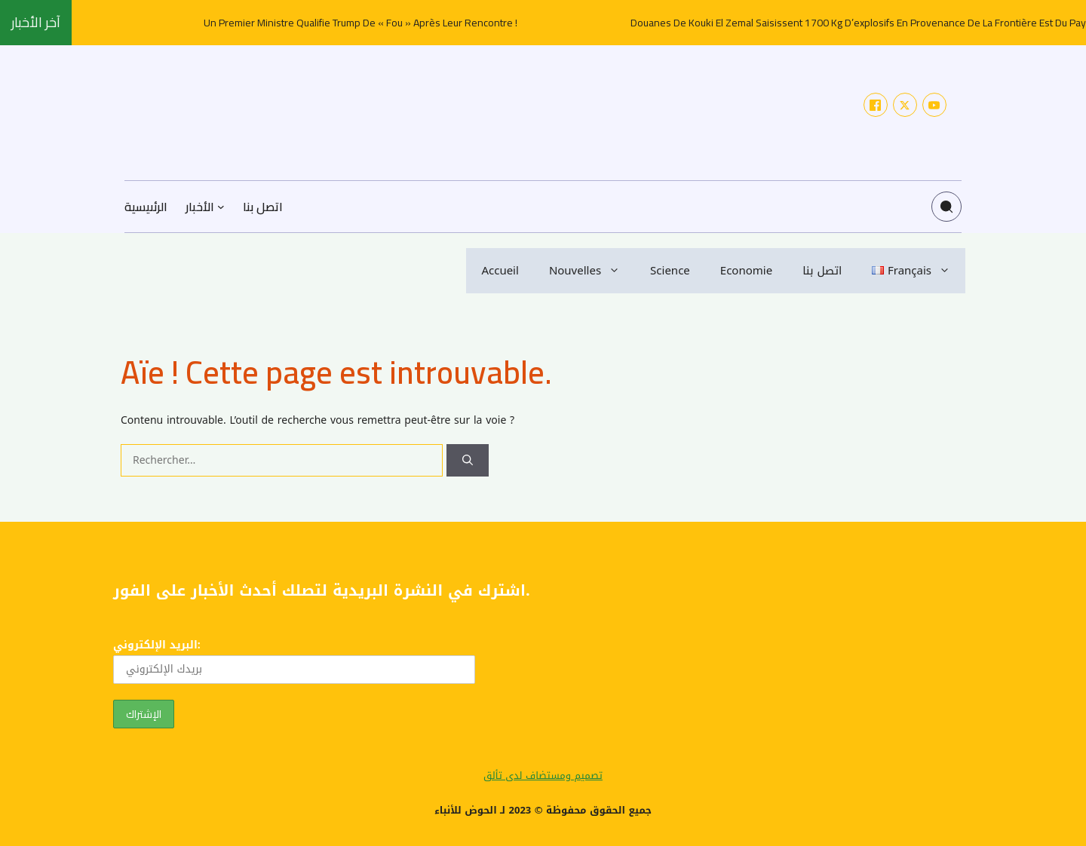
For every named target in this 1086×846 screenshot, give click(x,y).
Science (670, 270)
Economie (746, 270)
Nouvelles (592, 270)
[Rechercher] (467, 460)
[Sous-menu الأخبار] (221, 206)
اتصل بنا (822, 270)
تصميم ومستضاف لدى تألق (543, 775)
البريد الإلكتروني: (294, 659)
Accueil (499, 270)
